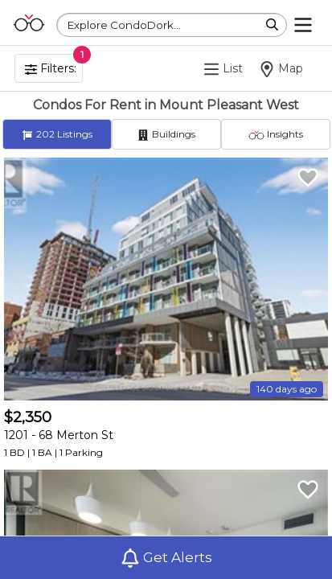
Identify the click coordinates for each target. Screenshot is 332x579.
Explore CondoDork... (124, 24)
